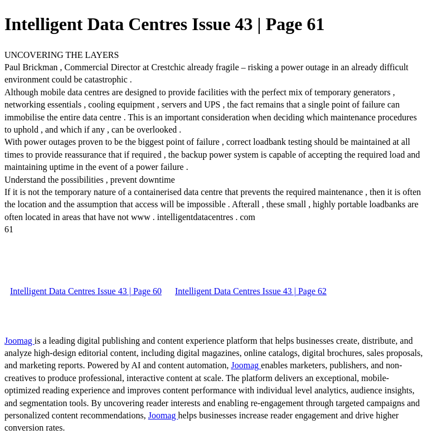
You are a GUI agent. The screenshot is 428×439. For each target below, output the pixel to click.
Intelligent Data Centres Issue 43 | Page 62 (251, 291)
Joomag (19, 340)
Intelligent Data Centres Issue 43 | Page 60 (86, 291)
